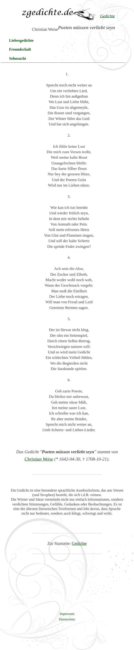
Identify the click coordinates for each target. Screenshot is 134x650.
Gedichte (79, 543)
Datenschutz (67, 619)
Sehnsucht (17, 58)
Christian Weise (38, 458)
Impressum (67, 614)
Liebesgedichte (21, 40)
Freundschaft (20, 49)
